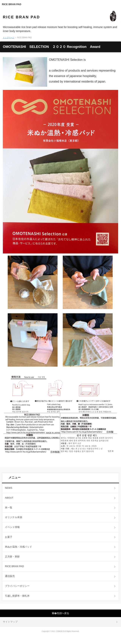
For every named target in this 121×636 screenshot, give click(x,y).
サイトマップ (10, 621)
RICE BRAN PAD (11, 4)
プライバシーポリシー (17, 586)
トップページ (8, 38)
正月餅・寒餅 (12, 556)
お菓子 (8, 536)
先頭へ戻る (63, 613)
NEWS (8, 487)
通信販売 (10, 576)
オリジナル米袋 (13, 517)
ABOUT (9, 497)
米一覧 (8, 507)
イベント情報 (12, 527)
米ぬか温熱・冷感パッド (18, 546)
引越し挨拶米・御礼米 (17, 595)
